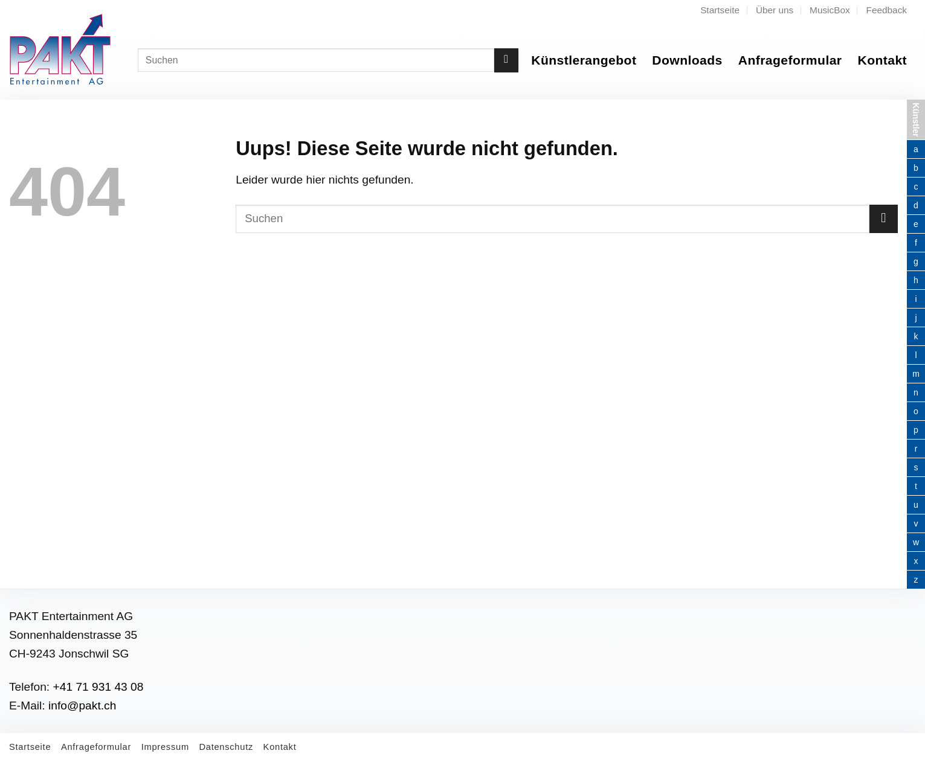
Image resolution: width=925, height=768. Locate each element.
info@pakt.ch (82, 705)
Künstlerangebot (583, 60)
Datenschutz (226, 747)
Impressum (165, 747)
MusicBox (830, 10)
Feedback (886, 10)
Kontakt (882, 60)
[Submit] (506, 60)
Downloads (687, 60)
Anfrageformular (790, 60)
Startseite (720, 10)
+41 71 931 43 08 (98, 686)
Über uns (774, 10)
